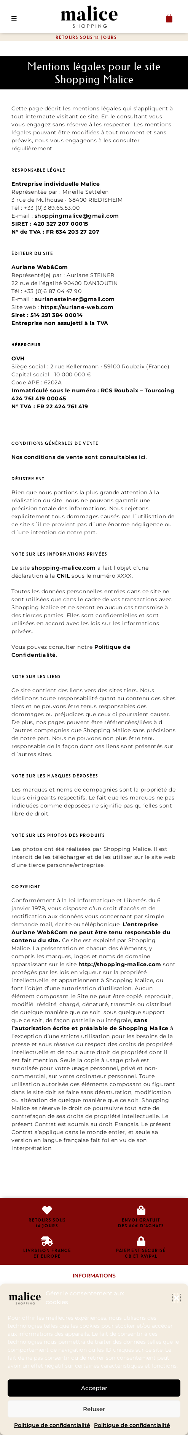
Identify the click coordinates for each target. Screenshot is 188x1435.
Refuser (94, 1409)
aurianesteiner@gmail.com (75, 299)
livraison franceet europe (47, 1253)
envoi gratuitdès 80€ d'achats (141, 1222)
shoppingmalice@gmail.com (77, 215)
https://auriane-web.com (77, 307)
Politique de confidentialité (52, 1425)
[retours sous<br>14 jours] (47, 1210)
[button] (176, 1298)
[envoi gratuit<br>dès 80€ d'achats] (141, 1210)
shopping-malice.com (64, 567)
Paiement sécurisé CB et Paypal (141, 1253)
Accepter (94, 1388)
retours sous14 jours (47, 1222)
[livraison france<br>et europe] (47, 1241)
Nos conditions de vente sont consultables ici (78, 457)
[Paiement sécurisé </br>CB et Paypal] (141, 1241)
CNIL (63, 575)
